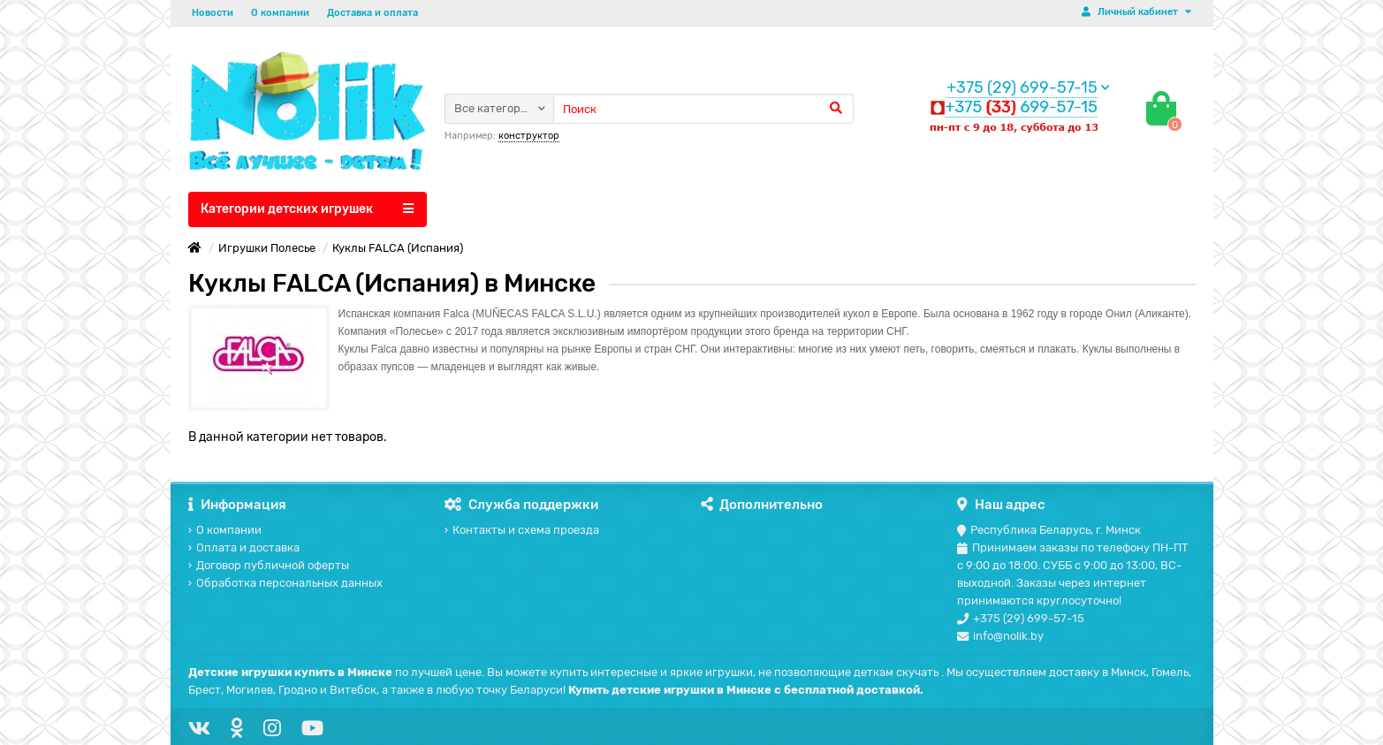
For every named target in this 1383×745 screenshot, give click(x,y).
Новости (212, 13)
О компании (280, 13)
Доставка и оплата (372, 13)
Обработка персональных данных (285, 582)
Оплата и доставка (244, 547)
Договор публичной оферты (268, 565)
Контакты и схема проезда (522, 529)
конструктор (528, 135)
